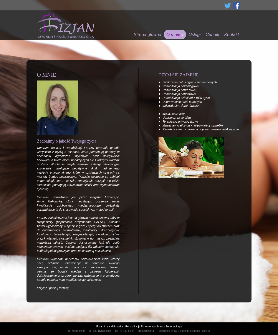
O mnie (173, 34)
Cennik (212, 34)
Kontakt (231, 34)
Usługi (195, 34)
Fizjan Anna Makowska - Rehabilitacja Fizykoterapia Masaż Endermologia (139, 326)
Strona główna (147, 34)
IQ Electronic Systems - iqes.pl (192, 330)
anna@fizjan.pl (146, 330)
